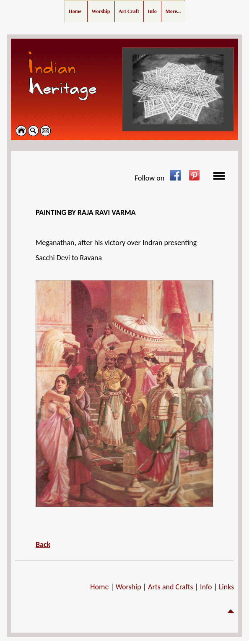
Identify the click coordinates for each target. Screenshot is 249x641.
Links (226, 586)
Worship (128, 586)
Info (206, 586)
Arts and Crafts (170, 586)
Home (99, 586)
